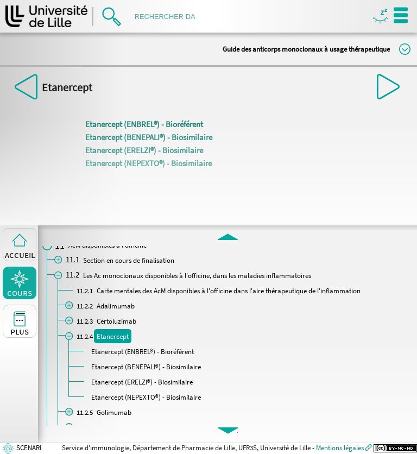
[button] (228, 236)
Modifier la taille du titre (404, 49)
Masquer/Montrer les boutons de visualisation (380, 16)
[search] (168, 16)
